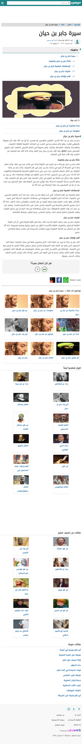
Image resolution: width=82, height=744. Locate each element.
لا (37, 269)
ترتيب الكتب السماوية (72, 685)
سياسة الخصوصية (58, 720)
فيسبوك (59, 280)
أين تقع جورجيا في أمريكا (70, 650)
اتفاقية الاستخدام (74, 720)
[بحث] (69, 3)
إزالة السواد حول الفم (71, 660)
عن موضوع (60, 715)
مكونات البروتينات (73, 690)
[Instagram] (69, 709)
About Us (77, 725)
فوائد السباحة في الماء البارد (68, 670)
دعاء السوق (76, 665)
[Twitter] (74, 709)
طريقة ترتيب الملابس (72, 675)
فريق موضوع (59, 725)
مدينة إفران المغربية (72, 680)
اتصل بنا (78, 715)
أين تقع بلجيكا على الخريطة (69, 695)
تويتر (52, 280)
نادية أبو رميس (52, 40)
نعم (44, 269)
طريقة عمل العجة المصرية (70, 655)
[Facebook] (79, 709)
